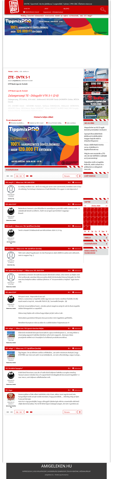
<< (85, 206)
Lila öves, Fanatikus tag (11, 242)
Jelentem (76, 182)
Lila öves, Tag (11, 198)
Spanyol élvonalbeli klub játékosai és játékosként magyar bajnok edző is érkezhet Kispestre (93, 137)
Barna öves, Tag (10, 265)
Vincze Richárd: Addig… (54, 123)
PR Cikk (74, 4)
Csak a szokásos (70, 123)
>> (106, 206)
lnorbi (10, 226)
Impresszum (27, 471)
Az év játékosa (45, 4)
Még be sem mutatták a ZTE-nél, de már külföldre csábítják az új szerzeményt (95, 155)
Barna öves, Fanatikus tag (11, 406)
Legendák (57, 4)
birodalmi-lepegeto (15, 368)
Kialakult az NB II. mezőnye (37, 123)
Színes (66, 4)
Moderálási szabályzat (57, 471)
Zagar (10, 390)
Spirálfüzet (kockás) (15, 270)
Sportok (34, 4)
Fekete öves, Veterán (11, 220)
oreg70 (10, 182)
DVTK (26, 4)
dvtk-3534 (12, 204)
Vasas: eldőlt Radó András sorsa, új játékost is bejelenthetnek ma (94, 147)
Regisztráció (47, 12)
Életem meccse (85, 4)
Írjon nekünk (72, 471)
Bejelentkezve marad (32, 12)
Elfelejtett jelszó (57, 12)
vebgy (10, 328)
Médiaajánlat (85, 471)
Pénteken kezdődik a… (17, 123)
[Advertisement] (56, 51)
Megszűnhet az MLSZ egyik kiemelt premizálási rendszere (95, 128)
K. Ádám (11, 249)
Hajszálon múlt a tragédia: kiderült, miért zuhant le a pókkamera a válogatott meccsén (94, 165)
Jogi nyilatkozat (40, 471)
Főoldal (10, 71)
